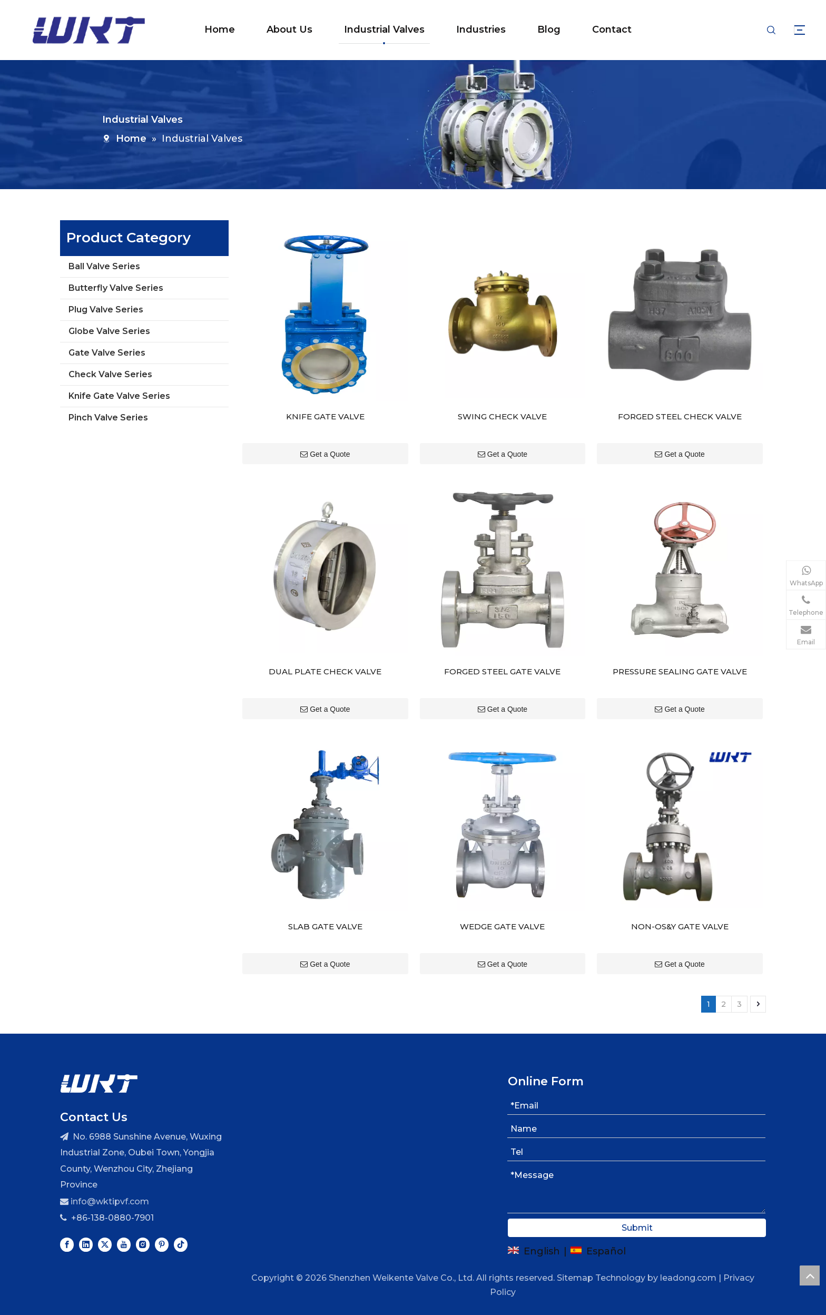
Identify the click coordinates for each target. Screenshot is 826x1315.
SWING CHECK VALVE (502, 410)
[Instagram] (143, 1225)
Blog (536, 29)
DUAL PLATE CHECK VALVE (325, 659)
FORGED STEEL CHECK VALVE (680, 410)
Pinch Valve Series (108, 418)
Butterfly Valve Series (115, 288)
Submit (637, 1209)
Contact (599, 29)
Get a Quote (325, 448)
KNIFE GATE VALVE (325, 410)
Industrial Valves (371, 29)
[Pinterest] (162, 1225)
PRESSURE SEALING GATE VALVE (680, 659)
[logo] (98, 1064)
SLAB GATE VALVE (325, 907)
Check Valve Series (110, 374)
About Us (277, 29)
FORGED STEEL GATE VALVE (502, 659)
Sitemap (575, 1259)
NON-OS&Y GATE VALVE (680, 907)
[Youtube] (124, 1225)
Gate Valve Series (106, 353)
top (810, 1275)
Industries (468, 29)
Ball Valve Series (104, 266)
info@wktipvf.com (110, 1182)
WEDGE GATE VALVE (502, 907)
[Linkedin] (86, 1225)
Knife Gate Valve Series (119, 396)
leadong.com (688, 1259)
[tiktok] (181, 1225)
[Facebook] (67, 1225)
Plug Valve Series (105, 310)
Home (207, 29)
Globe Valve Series (109, 331)
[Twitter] (105, 1225)
